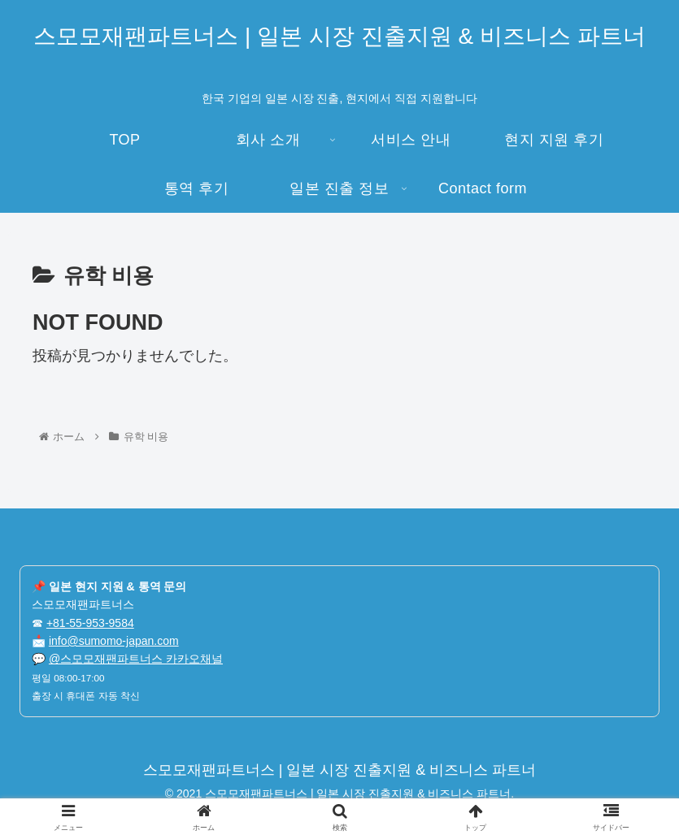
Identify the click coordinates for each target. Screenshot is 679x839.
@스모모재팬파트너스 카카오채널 (136, 658)
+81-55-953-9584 (90, 622)
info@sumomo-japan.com (114, 640)
